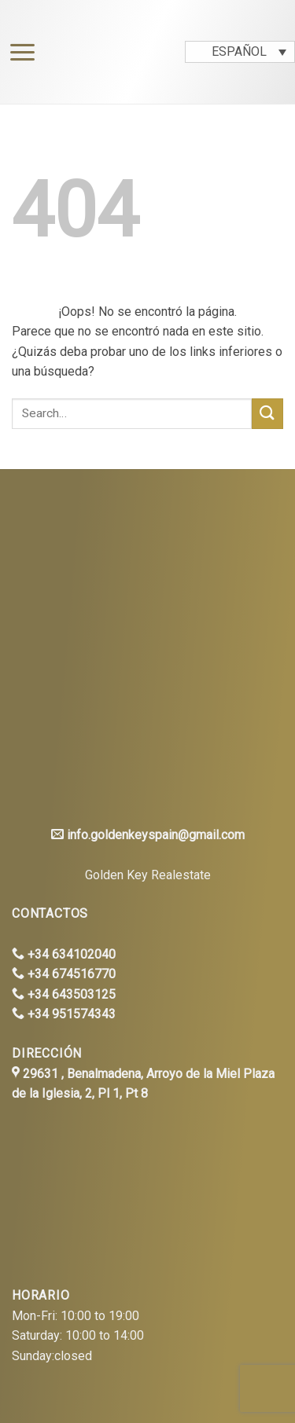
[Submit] (267, 413)
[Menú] (18, 52)
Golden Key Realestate (148, 874)
